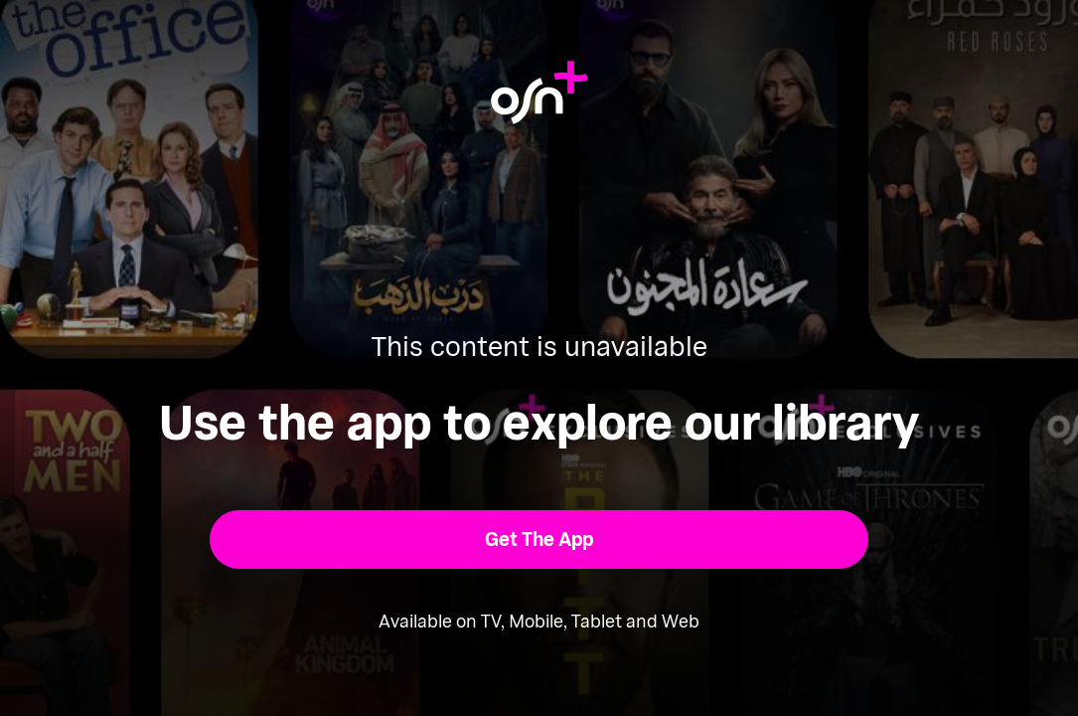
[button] (539, 539)
